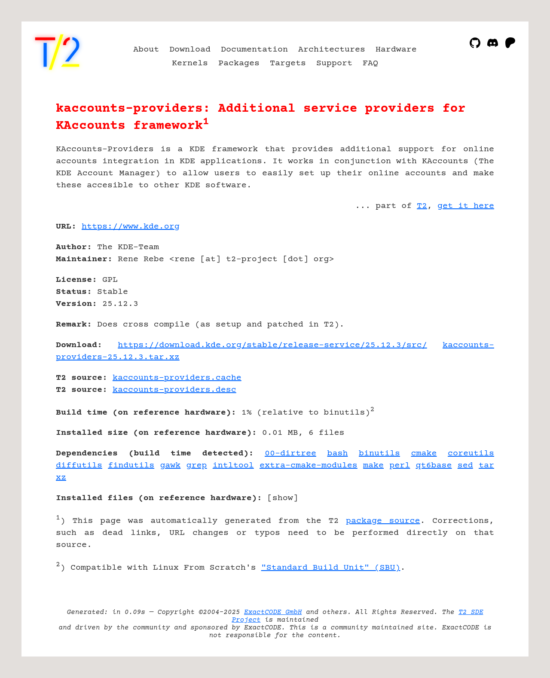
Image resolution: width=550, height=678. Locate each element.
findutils (131, 465)
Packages (239, 63)
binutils (379, 453)
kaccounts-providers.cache (177, 378)
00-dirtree (290, 453)
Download (190, 50)
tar (486, 465)
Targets (288, 63)
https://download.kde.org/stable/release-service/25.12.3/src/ (272, 345)
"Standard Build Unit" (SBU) (330, 568)
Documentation (254, 50)
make (373, 465)
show (282, 498)
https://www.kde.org (131, 227)
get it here (465, 206)
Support (334, 63)
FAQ (370, 63)
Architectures (331, 50)
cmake (424, 453)
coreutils (471, 453)
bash (337, 453)
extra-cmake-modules (309, 465)
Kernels (190, 63)
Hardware (396, 50)
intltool (233, 465)
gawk (170, 465)
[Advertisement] (468, 276)
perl (399, 465)
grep (196, 465)
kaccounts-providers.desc (174, 390)
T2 (422, 206)
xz (61, 478)
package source (383, 521)
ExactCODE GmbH (273, 612)
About (146, 50)
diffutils (79, 465)
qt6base (434, 465)
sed (465, 465)
